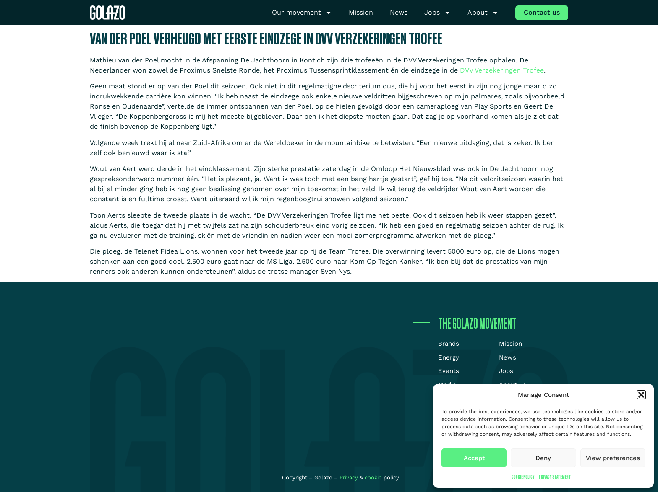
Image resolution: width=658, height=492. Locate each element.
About (483, 12)
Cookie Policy (523, 477)
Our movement (302, 12)
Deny (543, 458)
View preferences (613, 458)
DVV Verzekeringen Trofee (502, 70)
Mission (361, 12)
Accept (474, 458)
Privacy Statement (555, 477)
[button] (641, 395)
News (398, 12)
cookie (373, 477)
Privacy (349, 477)
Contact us (542, 12)
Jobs (437, 12)
